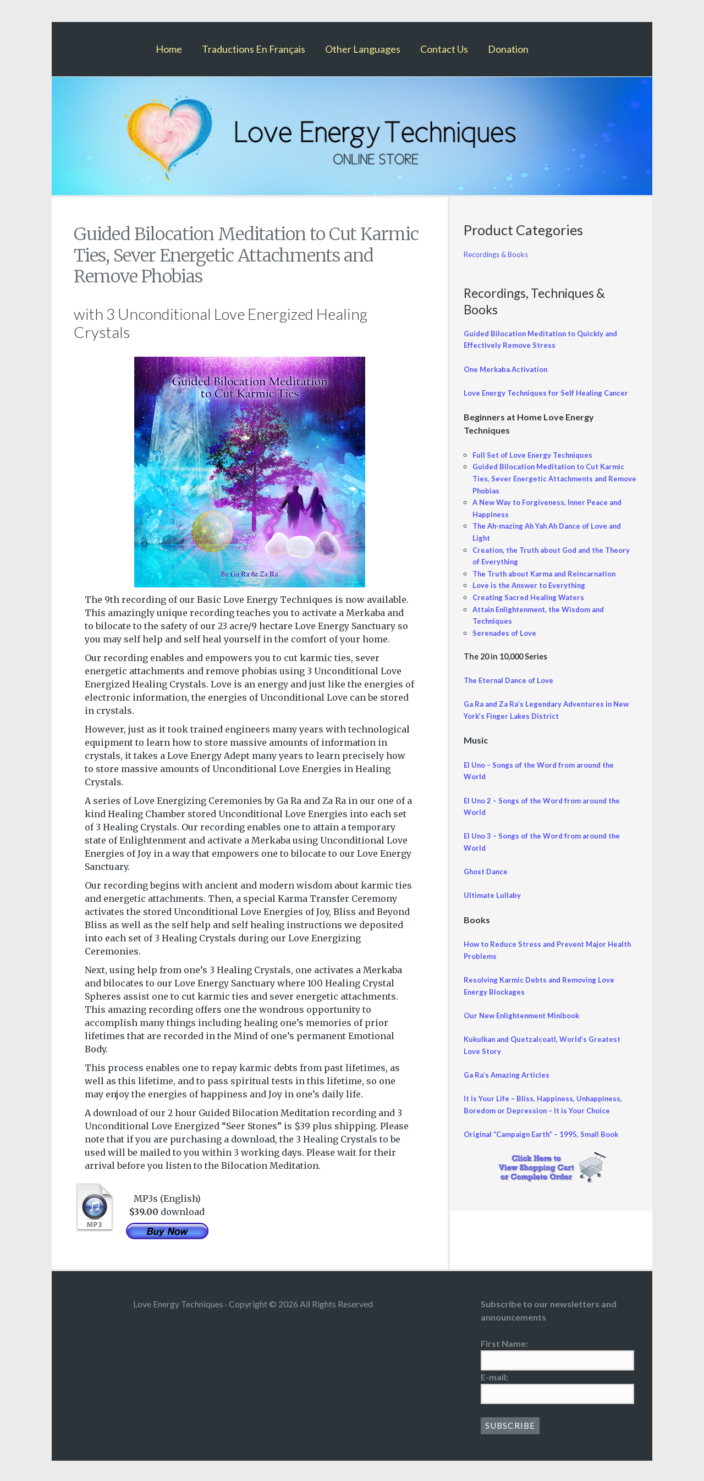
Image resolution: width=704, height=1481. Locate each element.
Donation (508, 49)
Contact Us (444, 49)
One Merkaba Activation (510, 369)
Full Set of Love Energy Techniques (537, 466)
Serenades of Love (507, 644)
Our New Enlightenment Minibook (527, 1027)
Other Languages (362, 49)
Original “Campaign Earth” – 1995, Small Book (547, 1146)
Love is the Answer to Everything (534, 597)
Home (169, 49)
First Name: (504, 1343)
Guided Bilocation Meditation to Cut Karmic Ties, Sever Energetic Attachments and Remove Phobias (550, 490)
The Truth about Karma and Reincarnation (552, 585)
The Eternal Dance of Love (513, 692)
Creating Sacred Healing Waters (532, 609)
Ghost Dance (488, 883)
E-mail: (494, 1377)
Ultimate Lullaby (495, 907)
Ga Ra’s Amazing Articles (509, 1086)
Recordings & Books (499, 254)
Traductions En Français (253, 49)
